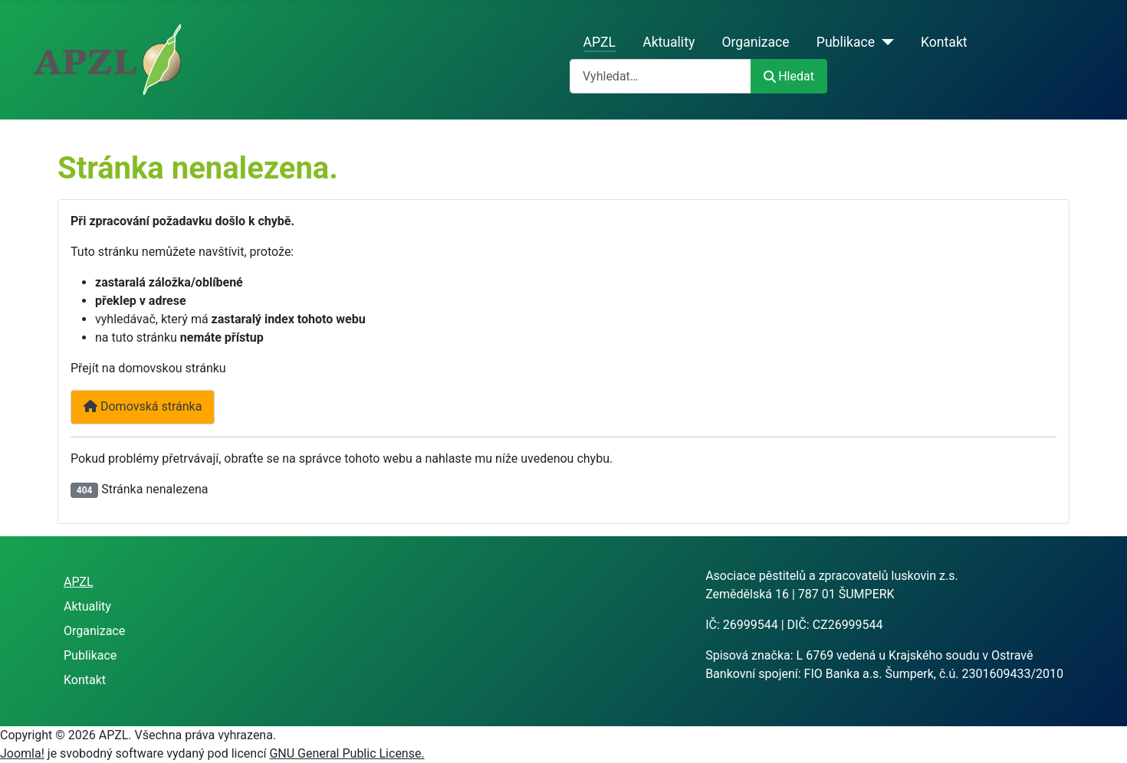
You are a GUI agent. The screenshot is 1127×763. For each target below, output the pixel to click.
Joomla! (22, 753)
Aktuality (668, 42)
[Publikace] (884, 42)
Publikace (845, 42)
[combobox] (660, 76)
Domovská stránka (143, 406)
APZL (599, 42)
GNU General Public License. (346, 753)
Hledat (789, 76)
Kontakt (944, 42)
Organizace (755, 42)
